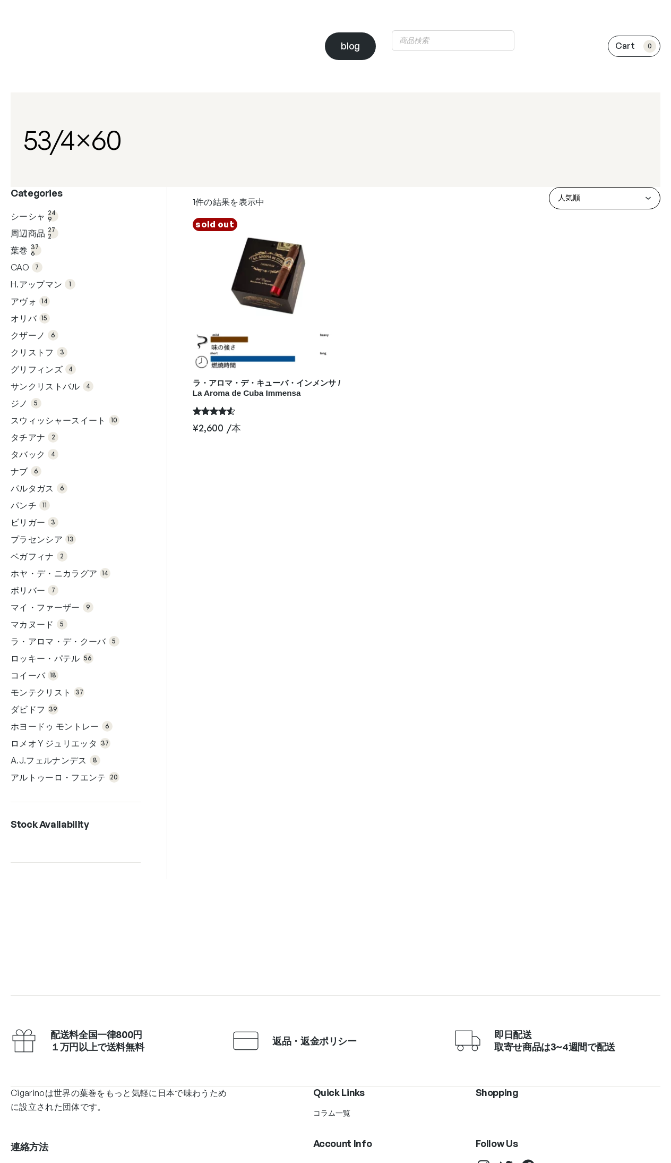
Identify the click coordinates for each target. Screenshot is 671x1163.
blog (350, 46)
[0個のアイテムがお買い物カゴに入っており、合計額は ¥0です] (634, 46)
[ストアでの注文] (604, 198)
